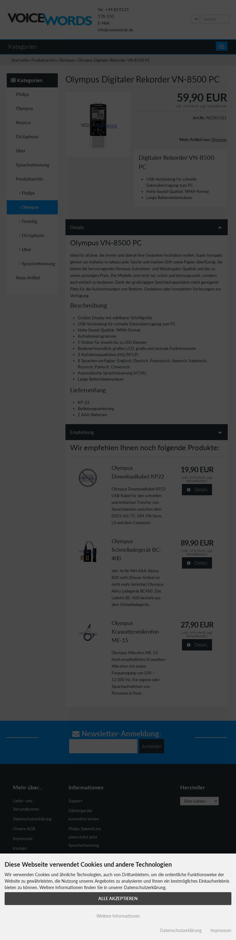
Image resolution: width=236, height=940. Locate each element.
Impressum (220, 930)
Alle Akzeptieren (118, 898)
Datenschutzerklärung (181, 930)
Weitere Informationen (118, 916)
